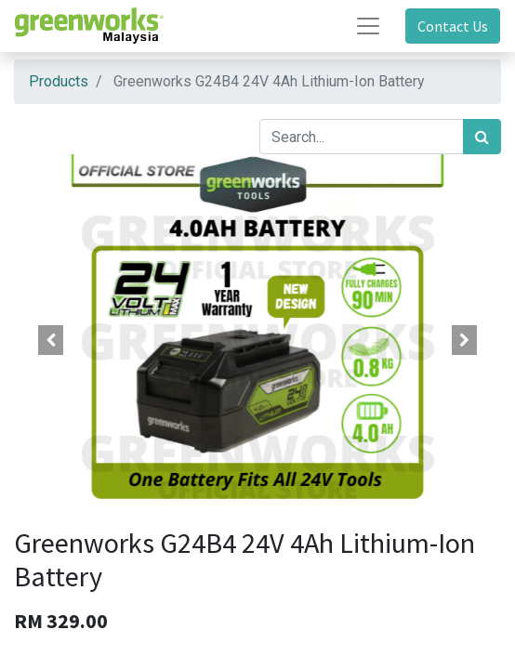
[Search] (482, 136)
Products (58, 81)
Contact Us (452, 26)
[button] (50, 340)
